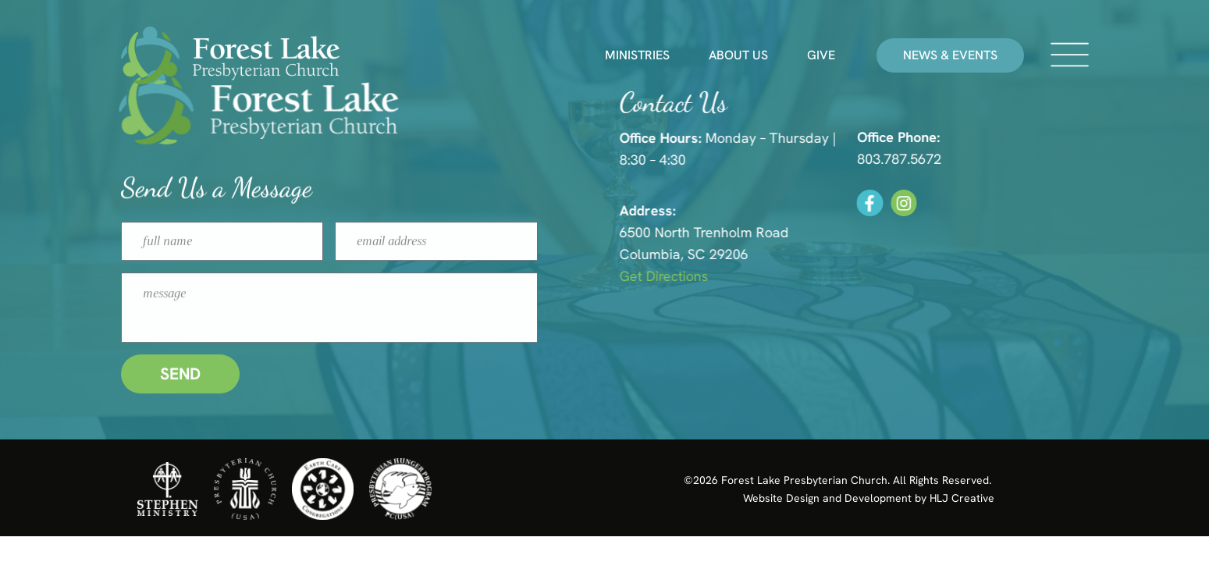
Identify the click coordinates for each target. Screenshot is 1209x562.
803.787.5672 (929, 159)
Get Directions (697, 276)
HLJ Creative (962, 498)
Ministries (637, 55)
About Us (738, 55)
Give (821, 55)
